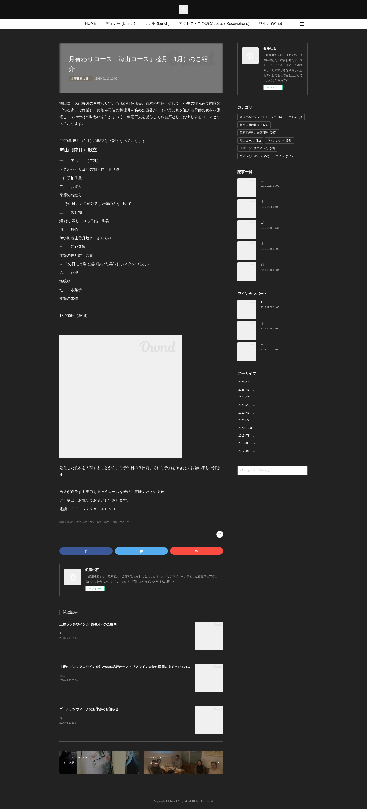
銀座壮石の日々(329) (70, 521)
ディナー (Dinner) (120, 24)
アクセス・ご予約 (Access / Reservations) (214, 24)
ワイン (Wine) (270, 24)
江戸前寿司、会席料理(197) (97, 521)
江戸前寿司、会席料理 (258, 132)
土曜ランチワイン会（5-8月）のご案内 (88, 624)
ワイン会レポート (254, 156)
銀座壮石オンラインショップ (261, 117)
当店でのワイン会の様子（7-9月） (282, 344)
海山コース (250, 140)
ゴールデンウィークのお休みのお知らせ (88, 709)
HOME (90, 24)
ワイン (284, 156)
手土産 (295, 117)
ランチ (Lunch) (156, 24)
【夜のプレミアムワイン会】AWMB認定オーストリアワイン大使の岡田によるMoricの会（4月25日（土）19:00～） (144, 667)
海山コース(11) (121, 521)
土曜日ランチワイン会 (257, 148)
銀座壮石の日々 (81, 78)
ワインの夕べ (279, 140)
